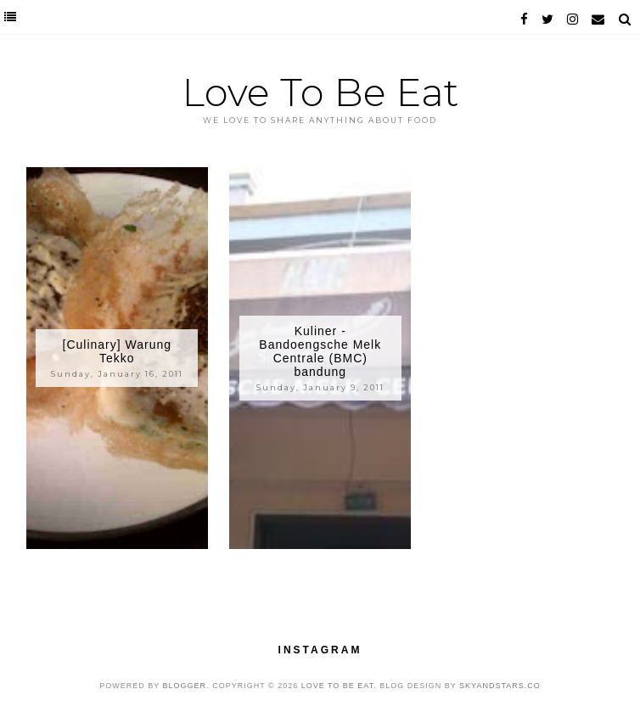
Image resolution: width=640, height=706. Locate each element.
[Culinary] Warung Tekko (117, 351)
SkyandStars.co (500, 685)
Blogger (185, 685)
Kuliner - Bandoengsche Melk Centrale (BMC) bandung (320, 351)
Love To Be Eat (320, 92)
